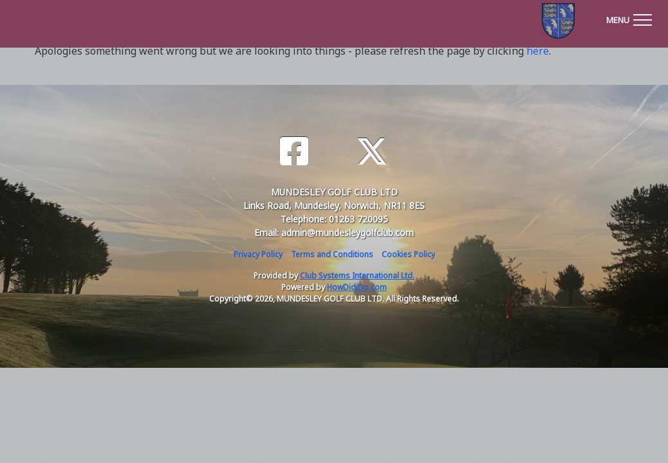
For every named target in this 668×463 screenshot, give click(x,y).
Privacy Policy (258, 254)
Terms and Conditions (332, 254)
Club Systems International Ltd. (357, 275)
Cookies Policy (408, 254)
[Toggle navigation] (628, 18)
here (537, 51)
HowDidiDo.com (357, 287)
